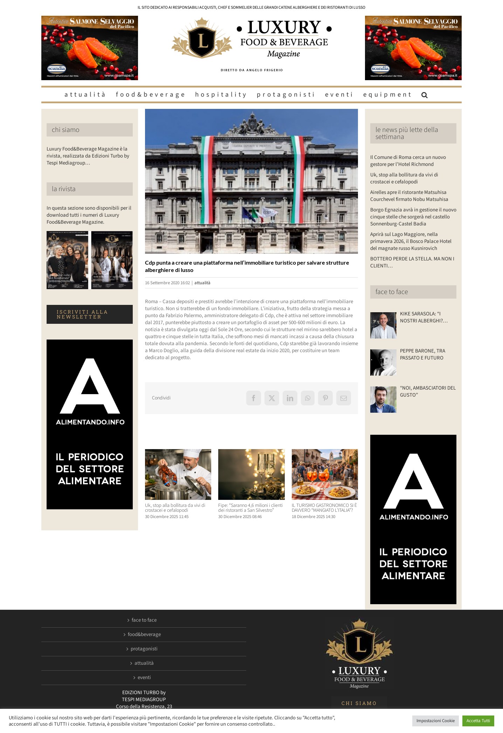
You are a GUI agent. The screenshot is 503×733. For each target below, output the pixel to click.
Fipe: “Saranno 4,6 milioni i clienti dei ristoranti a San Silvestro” (250, 508)
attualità (202, 283)
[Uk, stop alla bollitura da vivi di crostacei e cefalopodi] (178, 452)
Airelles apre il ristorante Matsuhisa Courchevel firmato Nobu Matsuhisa (409, 196)
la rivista (64, 189)
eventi (144, 677)
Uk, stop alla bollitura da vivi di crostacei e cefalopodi (175, 508)
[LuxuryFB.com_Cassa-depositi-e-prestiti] (251, 181)
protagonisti (144, 648)
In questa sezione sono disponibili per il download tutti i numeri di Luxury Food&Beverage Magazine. (89, 215)
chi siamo (66, 130)
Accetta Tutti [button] (478, 721)
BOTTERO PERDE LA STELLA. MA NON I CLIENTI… (412, 262)
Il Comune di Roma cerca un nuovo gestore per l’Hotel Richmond (408, 161)
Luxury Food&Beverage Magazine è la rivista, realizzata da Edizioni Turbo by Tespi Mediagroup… (88, 156)
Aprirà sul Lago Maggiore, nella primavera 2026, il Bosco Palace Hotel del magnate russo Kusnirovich (411, 241)
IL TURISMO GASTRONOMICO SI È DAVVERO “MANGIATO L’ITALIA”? (324, 508)
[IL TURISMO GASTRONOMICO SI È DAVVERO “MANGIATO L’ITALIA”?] (325, 452)
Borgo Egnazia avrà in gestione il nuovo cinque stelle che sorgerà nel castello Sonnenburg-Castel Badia (413, 217)
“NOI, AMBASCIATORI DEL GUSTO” (428, 392)
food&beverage (144, 634)
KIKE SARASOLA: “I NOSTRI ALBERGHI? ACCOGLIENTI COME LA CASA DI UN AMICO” (425, 317)
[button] (425, 95)
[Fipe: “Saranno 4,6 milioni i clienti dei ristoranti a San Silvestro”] (251, 452)
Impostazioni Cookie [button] (435, 721)
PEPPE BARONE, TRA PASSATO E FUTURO (422, 355)
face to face (391, 292)
